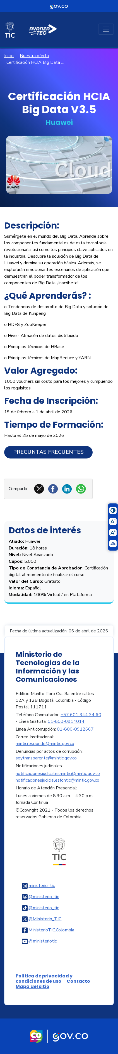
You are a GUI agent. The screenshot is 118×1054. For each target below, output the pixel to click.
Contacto (78, 981)
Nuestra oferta (34, 56)
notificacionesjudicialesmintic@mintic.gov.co (58, 774)
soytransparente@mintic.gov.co (46, 758)
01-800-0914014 (66, 721)
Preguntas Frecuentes (48, 452)
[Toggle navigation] (106, 29)
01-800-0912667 (75, 729)
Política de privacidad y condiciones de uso (44, 978)
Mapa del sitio (32, 986)
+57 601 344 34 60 (81, 715)
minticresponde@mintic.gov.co (45, 744)
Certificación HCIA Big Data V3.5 (35, 62)
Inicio (9, 56)
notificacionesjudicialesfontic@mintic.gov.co (57, 780)
